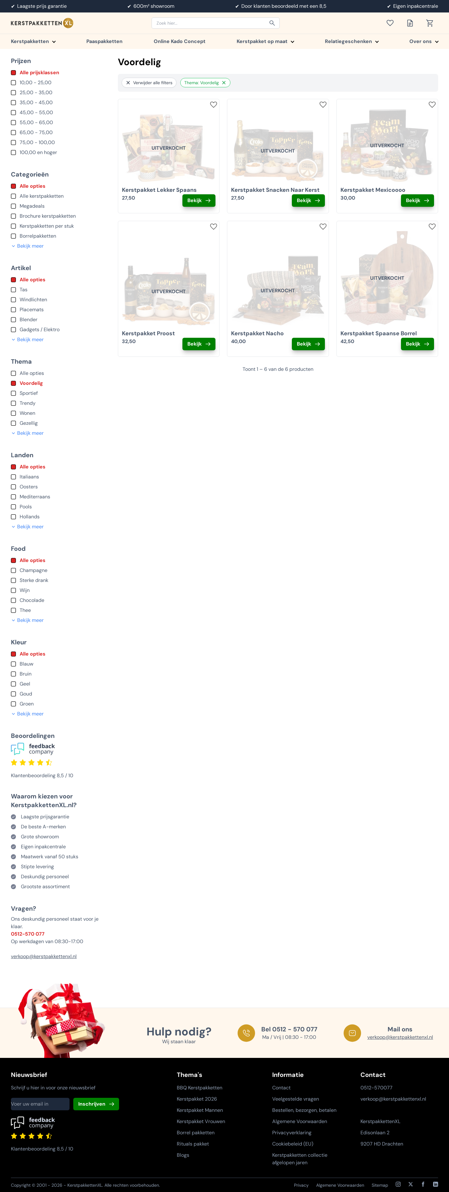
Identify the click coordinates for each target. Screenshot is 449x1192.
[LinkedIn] (435, 1184)
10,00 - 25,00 (35, 82)
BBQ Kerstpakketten (199, 1087)
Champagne (33, 570)
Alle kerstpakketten (42, 196)
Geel (25, 684)
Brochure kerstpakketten (48, 216)
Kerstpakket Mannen (200, 1110)
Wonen (27, 413)
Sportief (29, 393)
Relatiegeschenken (351, 41)
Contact (281, 1087)
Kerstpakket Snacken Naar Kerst (275, 190)
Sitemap (380, 1185)
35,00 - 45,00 (36, 102)
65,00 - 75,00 (36, 132)
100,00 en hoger (38, 152)
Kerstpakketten (33, 41)
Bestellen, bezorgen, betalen (304, 1110)
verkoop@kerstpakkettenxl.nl (44, 956)
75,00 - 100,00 (37, 142)
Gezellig (29, 423)
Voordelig (31, 383)
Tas (23, 289)
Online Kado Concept (179, 41)
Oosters (29, 486)
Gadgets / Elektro (40, 329)
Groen (27, 703)
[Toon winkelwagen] (432, 23)
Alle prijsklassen (39, 72)
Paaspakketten (104, 41)
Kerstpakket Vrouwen (201, 1121)
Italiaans (29, 476)
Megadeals (32, 206)
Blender (28, 319)
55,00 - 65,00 (36, 122)
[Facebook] (423, 1184)
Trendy (28, 403)
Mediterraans (35, 496)
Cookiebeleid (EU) (292, 1144)
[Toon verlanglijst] (392, 23)
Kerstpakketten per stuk (47, 226)
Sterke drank (34, 580)
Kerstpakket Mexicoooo (372, 190)
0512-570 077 (28, 934)
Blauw (26, 664)
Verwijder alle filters (149, 82)
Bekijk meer (27, 246)
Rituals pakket (193, 1144)
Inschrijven (91, 1104)
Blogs (183, 1155)
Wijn (25, 590)
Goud (26, 693)
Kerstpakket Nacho (257, 333)
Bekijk (194, 200)
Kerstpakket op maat (265, 41)
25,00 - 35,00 (36, 92)
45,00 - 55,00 (36, 112)
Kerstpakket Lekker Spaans (159, 190)
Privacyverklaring (291, 1132)
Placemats (32, 309)
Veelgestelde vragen (295, 1099)
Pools (26, 506)
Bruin (25, 674)
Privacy (301, 1185)
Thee (25, 610)
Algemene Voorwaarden (299, 1121)
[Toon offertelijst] (412, 23)
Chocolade (32, 600)
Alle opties (33, 186)
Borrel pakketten (196, 1132)
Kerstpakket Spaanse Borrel (378, 333)
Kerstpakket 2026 (197, 1099)
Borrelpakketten (38, 236)
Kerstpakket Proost (148, 333)
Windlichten (33, 299)
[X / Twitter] (410, 1184)
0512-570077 (376, 1087)
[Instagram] (398, 1184)
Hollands (30, 516)
